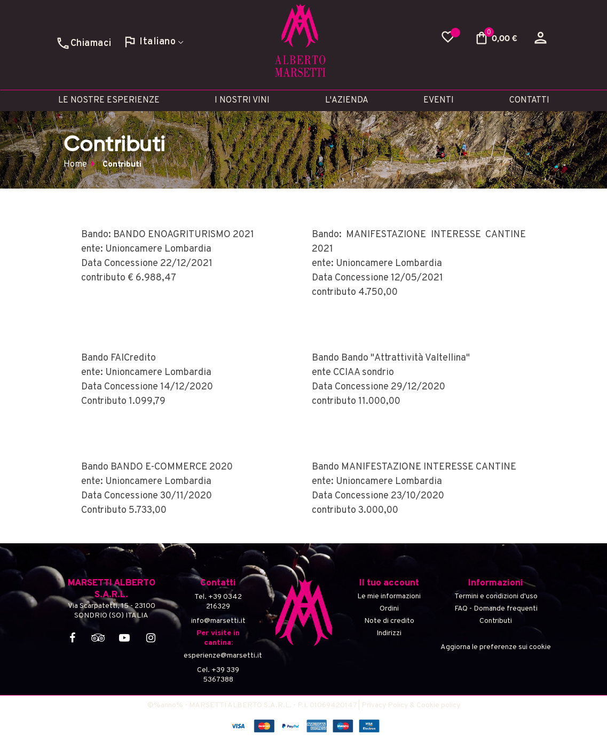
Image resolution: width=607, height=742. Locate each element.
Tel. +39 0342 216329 (218, 601)
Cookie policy (438, 705)
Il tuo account (389, 583)
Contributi (495, 621)
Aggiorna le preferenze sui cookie (495, 647)
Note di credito (389, 621)
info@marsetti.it (218, 621)
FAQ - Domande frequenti (496, 608)
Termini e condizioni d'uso (496, 596)
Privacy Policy (384, 705)
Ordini (389, 608)
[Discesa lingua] (153, 40)
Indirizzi (388, 633)
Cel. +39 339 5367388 (218, 675)
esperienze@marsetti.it (218, 655)
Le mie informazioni (389, 596)
